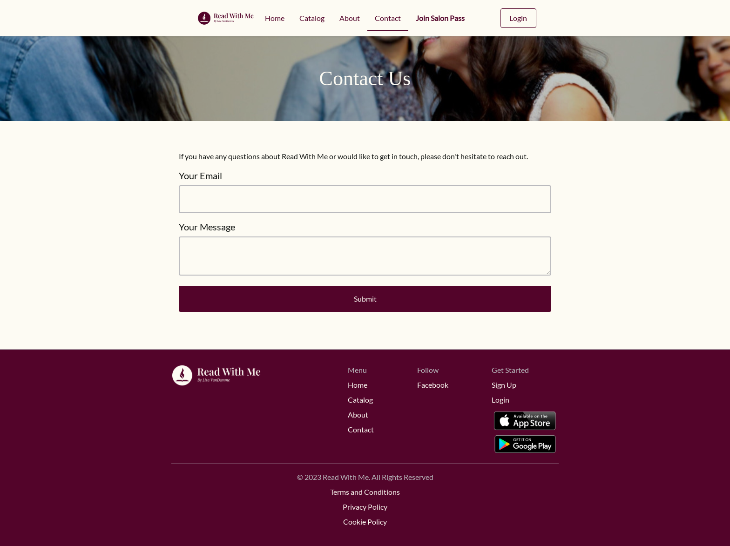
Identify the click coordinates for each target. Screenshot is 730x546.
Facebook (432, 384)
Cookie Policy (365, 521)
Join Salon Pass (440, 17)
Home (274, 17)
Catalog (311, 17)
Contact (388, 17)
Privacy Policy (365, 506)
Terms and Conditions (365, 491)
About (349, 17)
